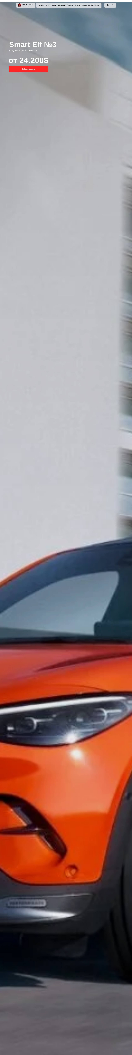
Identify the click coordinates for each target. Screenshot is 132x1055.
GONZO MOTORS (28, 5)
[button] (28, 69)
